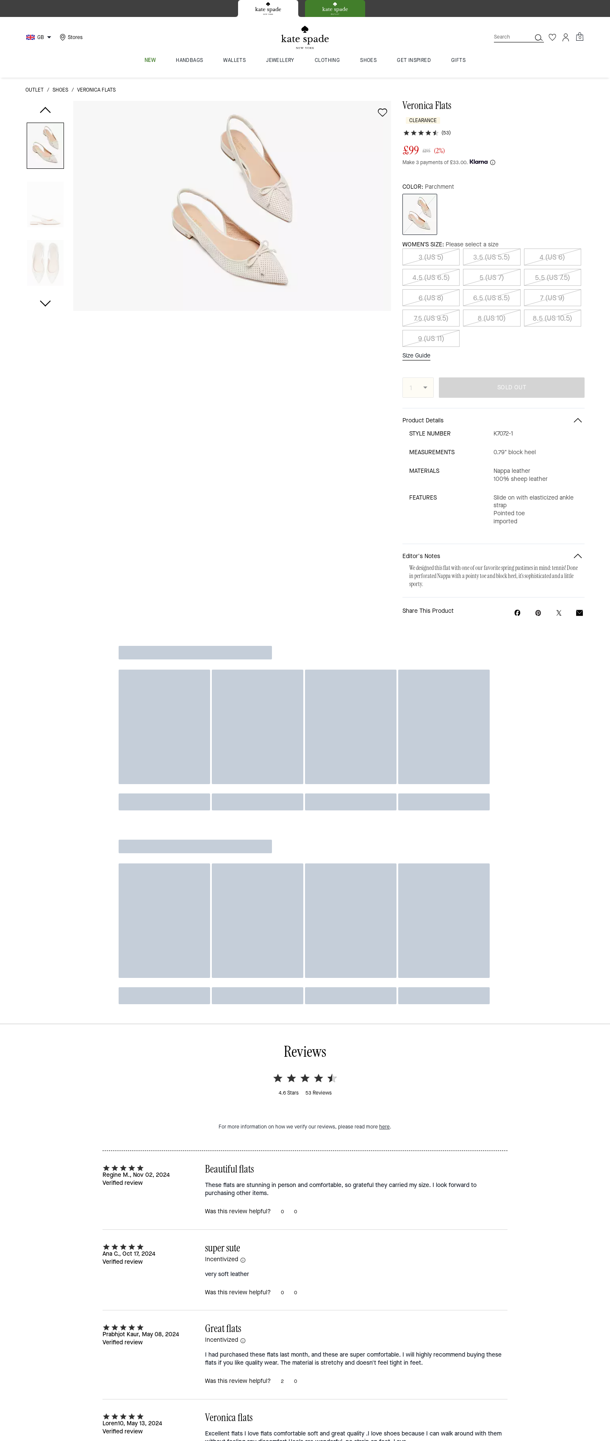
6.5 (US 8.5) (491, 289)
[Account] (566, 37)
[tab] (268, 8)
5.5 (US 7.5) (552, 269)
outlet (34, 90)
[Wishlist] (552, 37)
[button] (45, 147)
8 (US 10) (492, 309)
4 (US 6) (552, 248)
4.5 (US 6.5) (431, 269)
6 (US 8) (431, 289)
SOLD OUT (511, 379)
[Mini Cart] (579, 37)
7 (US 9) (552, 289)
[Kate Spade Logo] (305, 37)
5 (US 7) (492, 269)
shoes (60, 90)
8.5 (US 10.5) (552, 309)
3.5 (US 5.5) (491, 248)
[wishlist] (382, 112)
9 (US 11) (431, 330)
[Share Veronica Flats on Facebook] (517, 604)
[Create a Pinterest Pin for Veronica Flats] (538, 604)
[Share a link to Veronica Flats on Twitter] (559, 604)
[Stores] (70, 37)
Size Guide (416, 348)
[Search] (506, 37)
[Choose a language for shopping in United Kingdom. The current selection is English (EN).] (39, 37)
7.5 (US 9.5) (431, 309)
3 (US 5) (431, 248)
